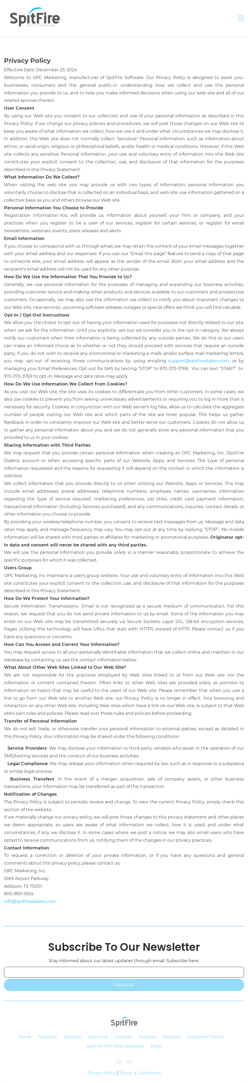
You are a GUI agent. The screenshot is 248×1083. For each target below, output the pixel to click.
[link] (124, 1026)
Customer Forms (205, 1036)
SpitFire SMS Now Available (115, 1046)
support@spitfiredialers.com (198, 360)
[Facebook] (119, 1066)
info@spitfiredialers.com (30, 901)
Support (147, 1036)
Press (156, 1046)
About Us (98, 1036)
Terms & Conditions (140, 1073)
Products (47, 1036)
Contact (123, 1036)
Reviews (172, 1036)
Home (24, 1036)
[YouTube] (129, 1066)
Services (72, 1036)
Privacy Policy (101, 1073)
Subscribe (124, 984)
